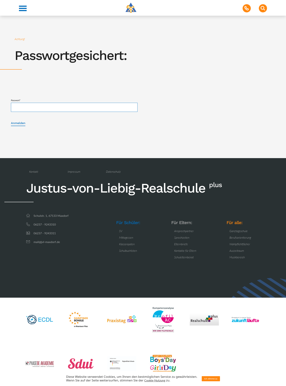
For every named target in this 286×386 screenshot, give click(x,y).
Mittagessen (126, 237)
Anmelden (18, 123)
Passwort (15, 100)
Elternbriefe (181, 244)
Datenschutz (113, 171)
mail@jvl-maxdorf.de (47, 242)
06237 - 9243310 (45, 224)
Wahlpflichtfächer (239, 244)
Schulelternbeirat (184, 257)
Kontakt (33, 171)
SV (120, 231)
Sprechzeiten (181, 237)
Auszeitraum (236, 250)
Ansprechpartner (184, 231)
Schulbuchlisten (128, 250)
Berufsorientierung (240, 237)
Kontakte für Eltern (185, 250)
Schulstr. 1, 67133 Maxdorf (51, 215)
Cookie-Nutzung (154, 380)
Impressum (74, 171)
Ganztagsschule (238, 231)
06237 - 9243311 (45, 233)
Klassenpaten (127, 244)
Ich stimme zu (210, 378)
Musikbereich (237, 257)
